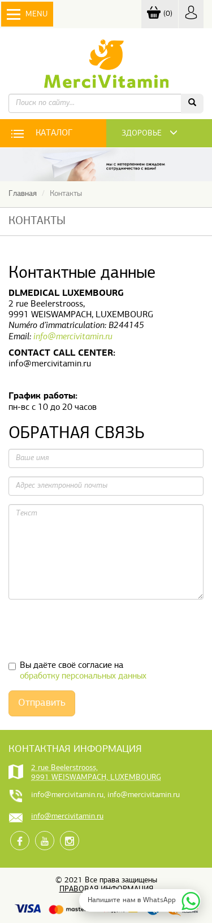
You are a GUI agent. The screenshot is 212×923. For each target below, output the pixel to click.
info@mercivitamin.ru (73, 337)
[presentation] (94, 630)
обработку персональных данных (83, 676)
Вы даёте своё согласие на (77, 671)
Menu (27, 14)
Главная (22, 194)
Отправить (42, 703)
